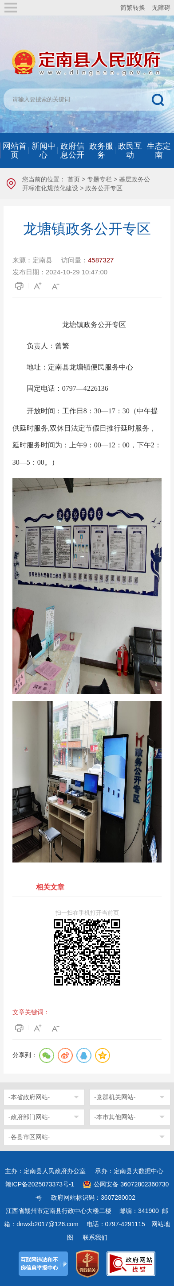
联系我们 (95, 1237)
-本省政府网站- (29, 1097)
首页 (73, 179)
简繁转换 (132, 7)
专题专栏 (99, 179)
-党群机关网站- (114, 1097)
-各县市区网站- (29, 1136)
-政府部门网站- (29, 1116)
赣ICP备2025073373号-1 (40, 1184)
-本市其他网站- (114, 1116)
